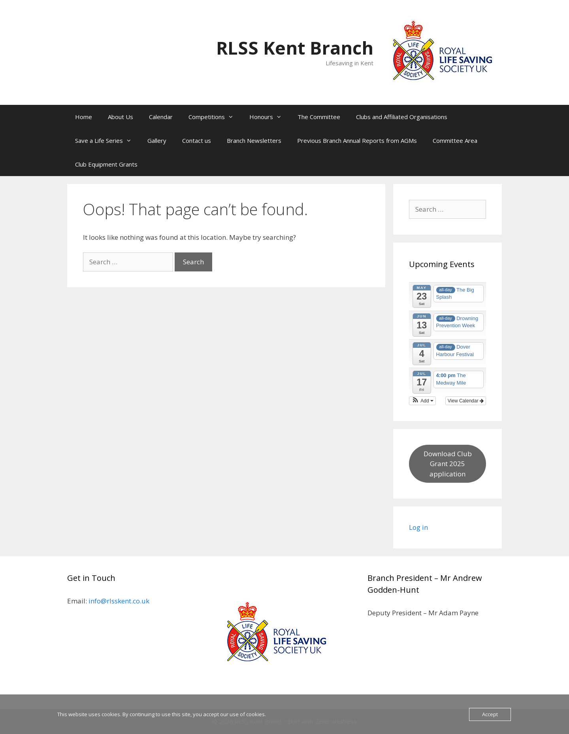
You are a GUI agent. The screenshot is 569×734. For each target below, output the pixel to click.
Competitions (214, 117)
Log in (418, 527)
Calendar (161, 117)
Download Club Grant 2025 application (448, 463)
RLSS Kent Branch (294, 48)
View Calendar (466, 401)
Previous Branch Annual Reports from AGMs (357, 140)
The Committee (319, 117)
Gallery (156, 140)
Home (83, 117)
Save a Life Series (107, 140)
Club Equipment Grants (106, 164)
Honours (269, 117)
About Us (120, 117)
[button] (422, 401)
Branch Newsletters (254, 140)
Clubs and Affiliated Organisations (401, 117)
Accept (490, 714)
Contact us (196, 140)
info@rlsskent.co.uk (119, 600)
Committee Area (455, 140)
